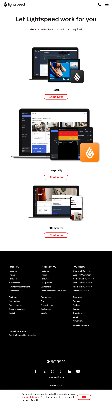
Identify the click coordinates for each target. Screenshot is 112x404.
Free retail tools (48, 305)
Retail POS (14, 266)
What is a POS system (82, 271)
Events (44, 313)
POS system (79, 266)
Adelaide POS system (82, 287)
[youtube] (78, 371)
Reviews (76, 305)
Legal (75, 317)
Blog (43, 301)
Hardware (13, 279)
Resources (46, 297)
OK (84, 397)
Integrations (46, 283)
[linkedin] (69, 371)
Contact (76, 301)
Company (77, 297)
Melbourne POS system (83, 279)
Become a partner (17, 309)
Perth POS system (81, 291)
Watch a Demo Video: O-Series (22, 335)
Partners (13, 297)
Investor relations (81, 325)
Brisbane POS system (82, 283)
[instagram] (52, 371)
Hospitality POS (48, 266)
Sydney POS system (82, 275)
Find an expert (15, 305)
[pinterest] (61, 371)
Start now (56, 97)
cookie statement (31, 397)
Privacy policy (56, 385)
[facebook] (35, 371)
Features (13, 271)
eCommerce (14, 283)
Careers (76, 309)
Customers (14, 291)
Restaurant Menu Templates (53, 291)
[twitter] (44, 371)
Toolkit (12, 313)
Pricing (12, 275)
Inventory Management (19, 287)
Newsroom (78, 321)
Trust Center (78, 313)
